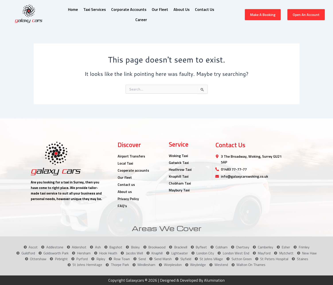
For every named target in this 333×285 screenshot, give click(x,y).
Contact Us (204, 9)
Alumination (214, 280)
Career (141, 20)
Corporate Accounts (128, 9)
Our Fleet (160, 9)
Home (73, 9)
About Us (181, 9)
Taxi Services (94, 9)
